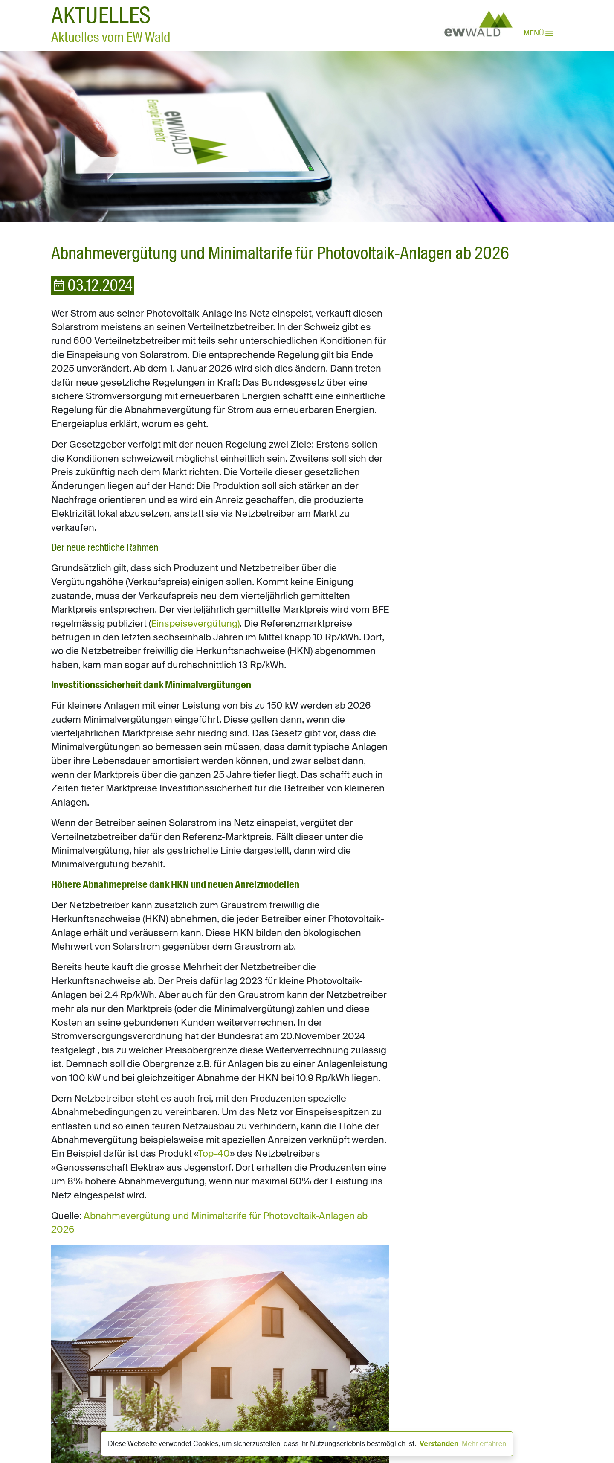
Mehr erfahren (484, 1443)
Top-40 (214, 1154)
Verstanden (439, 1443)
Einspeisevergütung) (195, 624)
